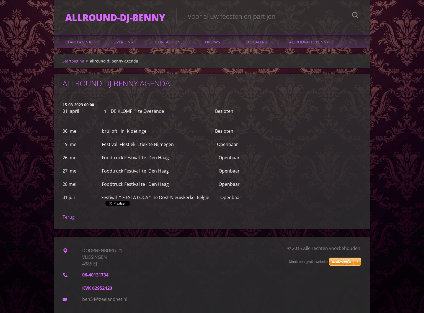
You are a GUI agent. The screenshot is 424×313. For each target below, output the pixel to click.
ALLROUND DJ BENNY (309, 42)
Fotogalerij (254, 42)
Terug (69, 217)
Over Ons (123, 42)
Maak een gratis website (308, 262)
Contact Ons (169, 42)
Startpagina (78, 42)
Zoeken (355, 16)
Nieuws (212, 42)
